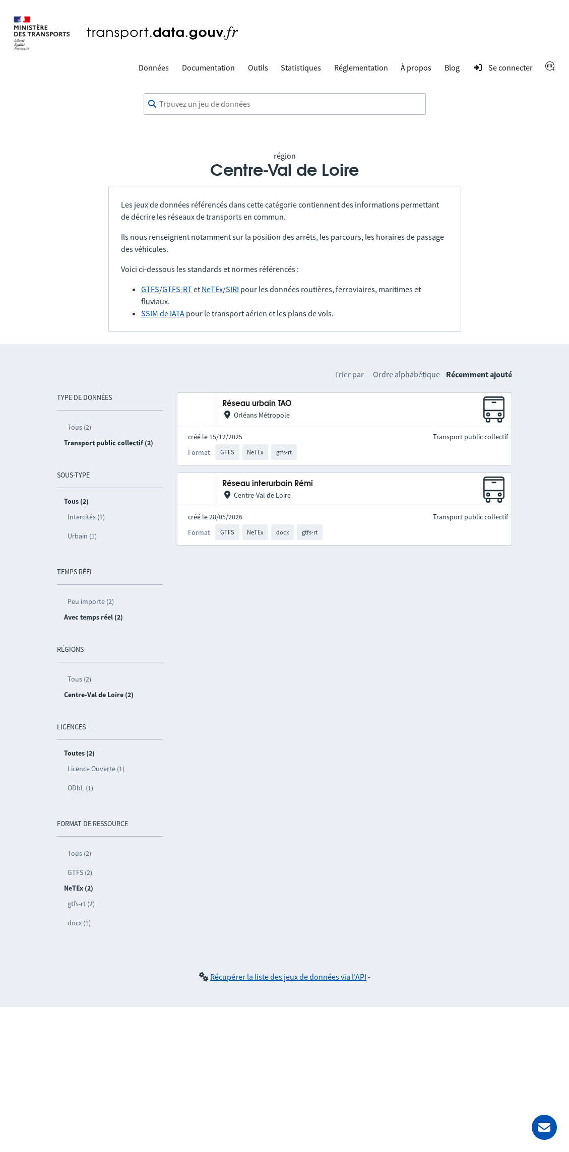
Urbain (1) (82, 535)
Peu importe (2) (91, 601)
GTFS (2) (80, 872)
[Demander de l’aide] (544, 1127)
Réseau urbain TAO (257, 404)
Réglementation (361, 67)
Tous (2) (79, 427)
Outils (258, 67)
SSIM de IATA (162, 313)
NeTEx (212, 289)
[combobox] (285, 104)
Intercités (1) (86, 516)
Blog (452, 67)
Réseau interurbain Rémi (267, 484)
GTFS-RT (177, 289)
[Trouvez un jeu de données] (285, 104)
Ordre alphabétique (406, 374)
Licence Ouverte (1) (96, 768)
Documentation (208, 67)
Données (154, 67)
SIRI (232, 289)
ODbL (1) (80, 787)
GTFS (150, 289)
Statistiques (301, 67)
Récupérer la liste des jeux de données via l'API (288, 977)
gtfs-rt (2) (81, 903)
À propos (416, 67)
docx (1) (79, 922)
